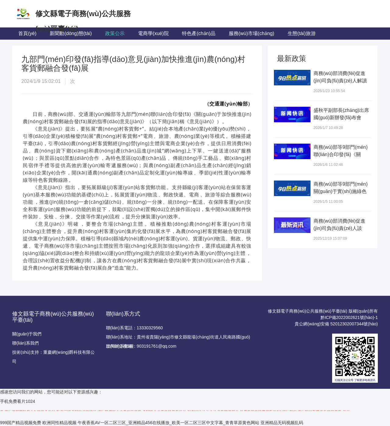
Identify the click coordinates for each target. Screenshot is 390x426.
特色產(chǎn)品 (198, 33)
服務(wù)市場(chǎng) (251, 33)
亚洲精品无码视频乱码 (282, 422)
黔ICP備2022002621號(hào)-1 (349, 317)
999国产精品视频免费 (20, 422)
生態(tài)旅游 (302, 33)
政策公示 (115, 33)
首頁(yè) (27, 33)
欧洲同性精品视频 (59, 422)
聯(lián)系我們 (25, 343)
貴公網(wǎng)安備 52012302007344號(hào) (336, 323)
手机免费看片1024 (17, 401)
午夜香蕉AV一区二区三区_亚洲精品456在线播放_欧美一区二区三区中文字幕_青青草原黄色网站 (168, 422)
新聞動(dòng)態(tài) (71, 33)
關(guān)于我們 (26, 333)
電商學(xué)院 (153, 33)
